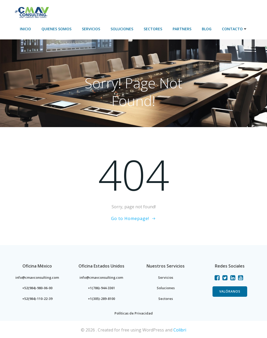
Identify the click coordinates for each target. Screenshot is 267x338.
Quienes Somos (62, 10)
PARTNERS (188, 10)
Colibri (179, 329)
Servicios (97, 10)
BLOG (212, 10)
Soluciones (128, 10)
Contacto (240, 10)
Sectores (159, 10)
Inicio (31, 10)
